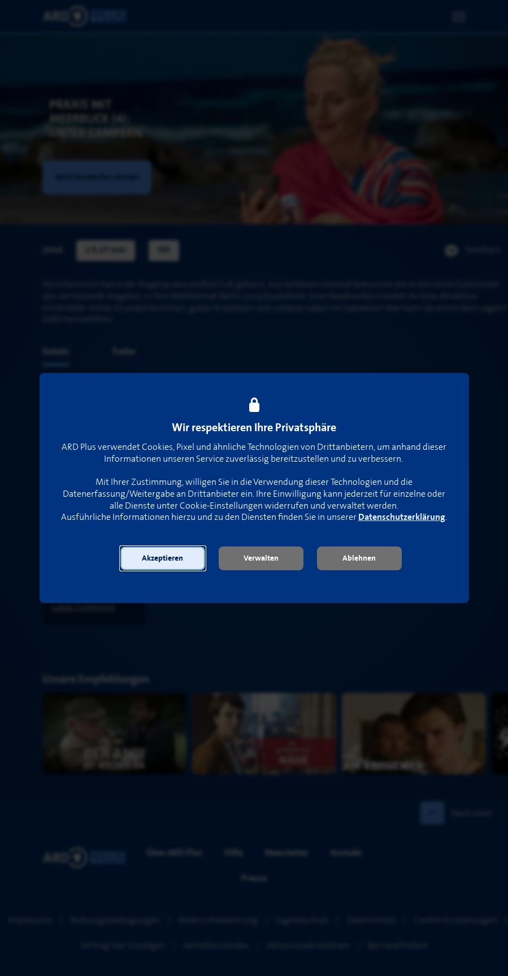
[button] (162, 558)
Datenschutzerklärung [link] (401, 517)
